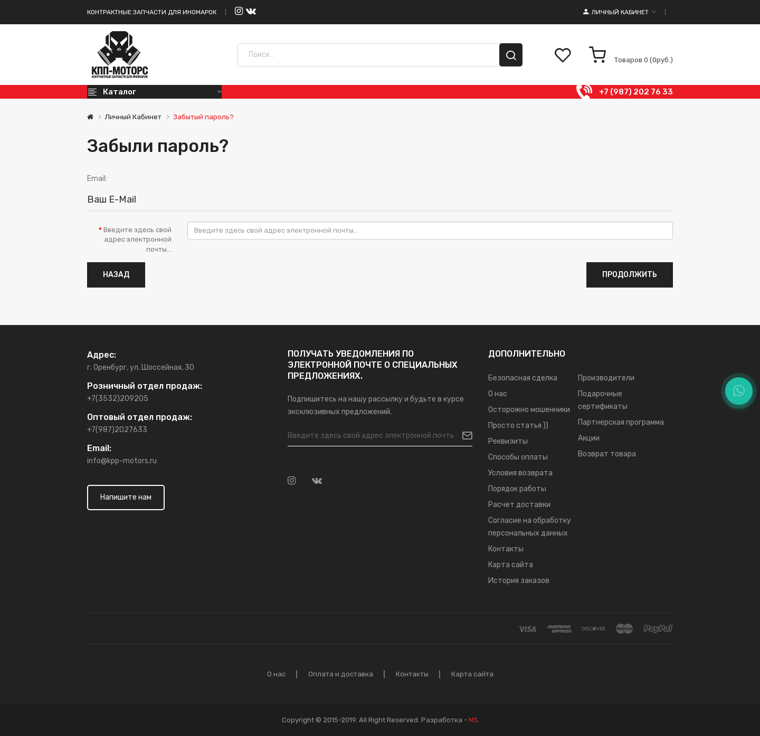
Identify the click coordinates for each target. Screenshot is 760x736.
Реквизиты (508, 441)
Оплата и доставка (340, 674)
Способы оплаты (518, 457)
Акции (589, 438)
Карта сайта (510, 564)
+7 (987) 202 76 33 (636, 92)
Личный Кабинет (133, 117)
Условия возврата (520, 473)
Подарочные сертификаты (603, 400)
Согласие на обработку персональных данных (529, 527)
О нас (497, 393)
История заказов (518, 580)
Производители (606, 378)
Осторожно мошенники (529, 409)
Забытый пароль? (203, 117)
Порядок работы (517, 488)
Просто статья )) (518, 425)
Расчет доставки (519, 504)
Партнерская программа (621, 422)
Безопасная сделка (522, 378)
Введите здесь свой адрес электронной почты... (137, 239)
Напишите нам (125, 497)
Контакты (506, 548)
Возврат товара (607, 454)
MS (473, 720)
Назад (116, 274)
